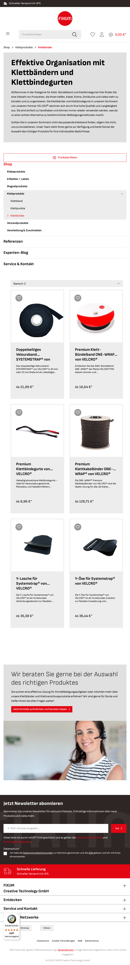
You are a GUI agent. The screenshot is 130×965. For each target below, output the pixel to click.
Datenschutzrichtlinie (89, 837)
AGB (90, 852)
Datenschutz (92, 940)
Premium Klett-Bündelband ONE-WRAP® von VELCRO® (96, 354)
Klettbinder (17, 215)
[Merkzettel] (92, 34)
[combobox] (43, 34)
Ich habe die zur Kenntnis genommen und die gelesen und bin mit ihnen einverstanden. (65, 854)
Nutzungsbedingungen (17, 842)
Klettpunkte (18, 208)
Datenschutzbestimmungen (38, 852)
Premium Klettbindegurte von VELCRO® (33, 469)
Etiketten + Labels (18, 179)
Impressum (43, 940)
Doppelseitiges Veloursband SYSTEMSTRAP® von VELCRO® (33, 355)
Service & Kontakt (19, 264)
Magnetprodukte (17, 186)
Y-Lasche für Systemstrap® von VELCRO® (31, 583)
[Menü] (8, 33)
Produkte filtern (65, 157)
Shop (8, 164)
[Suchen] (74, 34)
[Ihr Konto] (101, 34)
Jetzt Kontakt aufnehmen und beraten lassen (40, 709)
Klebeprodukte (16, 171)
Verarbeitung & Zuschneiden (24, 230)
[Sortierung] (67, 283)
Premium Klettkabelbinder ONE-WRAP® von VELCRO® (94, 469)
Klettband (17, 201)
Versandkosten (66, 949)
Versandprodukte (17, 223)
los (117, 828)
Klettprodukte (15, 193)
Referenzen (13, 241)
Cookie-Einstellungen (63, 940)
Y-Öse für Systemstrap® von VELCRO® (95, 581)
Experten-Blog (16, 252)
